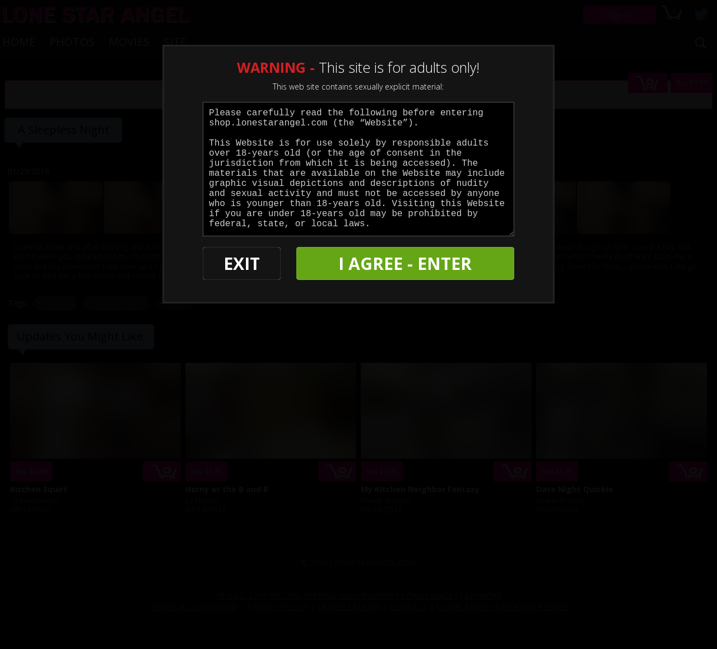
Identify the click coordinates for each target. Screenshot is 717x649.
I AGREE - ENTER (405, 263)
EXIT (242, 263)
